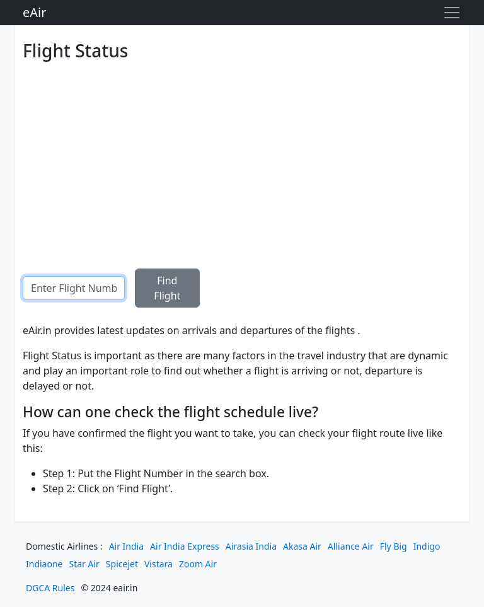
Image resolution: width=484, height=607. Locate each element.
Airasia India (251, 546)
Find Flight (167, 288)
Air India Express (184, 546)
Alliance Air (351, 546)
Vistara (158, 564)
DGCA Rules (50, 588)
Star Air (84, 564)
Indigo (427, 546)
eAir (34, 12)
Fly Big (393, 546)
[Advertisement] (242, 155)
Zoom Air (198, 564)
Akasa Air (302, 546)
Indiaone (44, 564)
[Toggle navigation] (451, 12)
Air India (126, 546)
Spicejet (122, 564)
